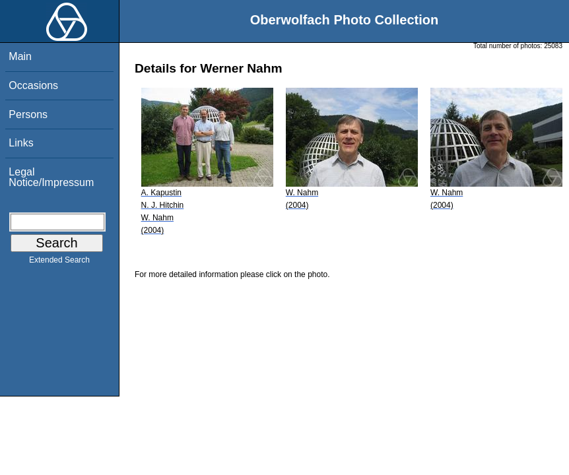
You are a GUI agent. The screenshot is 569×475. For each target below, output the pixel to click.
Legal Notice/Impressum (51, 177)
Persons (28, 114)
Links (21, 142)
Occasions (33, 85)
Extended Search (59, 263)
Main (20, 56)
